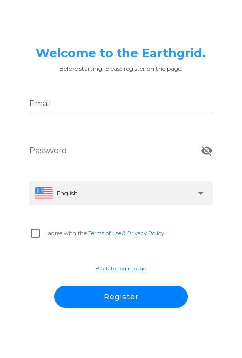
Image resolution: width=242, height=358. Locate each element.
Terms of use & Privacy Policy (126, 233)
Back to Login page (120, 268)
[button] (120, 193)
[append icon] (207, 151)
